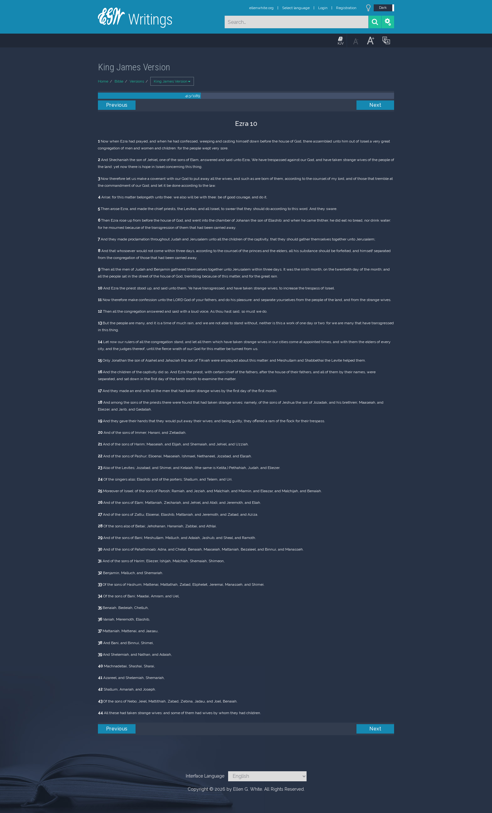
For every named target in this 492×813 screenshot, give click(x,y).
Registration (346, 8)
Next (375, 105)
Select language (296, 8)
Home (103, 81)
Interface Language (205, 775)
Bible (119, 81)
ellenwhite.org (261, 8)
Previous (117, 105)
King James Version (172, 81)
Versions (137, 81)
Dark (383, 7)
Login (323, 8)
